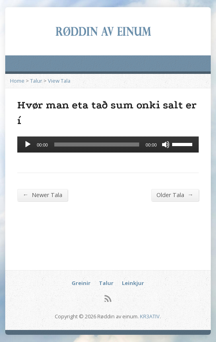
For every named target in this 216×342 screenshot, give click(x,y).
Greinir (81, 283)
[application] (107, 144)
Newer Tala (42, 195)
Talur (36, 80)
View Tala (59, 80)
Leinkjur (133, 283)
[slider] (96, 144)
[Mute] (166, 144)
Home (17, 80)
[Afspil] (28, 144)
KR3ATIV (150, 316)
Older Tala (174, 195)
